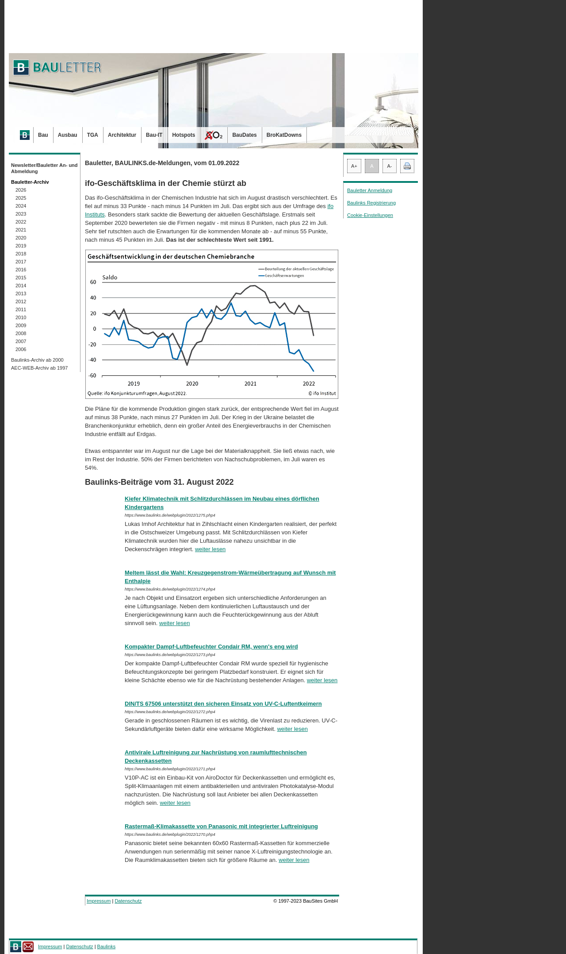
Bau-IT (154, 135)
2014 (20, 285)
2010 (20, 317)
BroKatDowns (284, 135)
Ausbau (67, 135)
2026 (20, 190)
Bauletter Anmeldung (369, 190)
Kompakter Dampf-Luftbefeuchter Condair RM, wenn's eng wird (211, 646)
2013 (20, 293)
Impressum (99, 901)
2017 (20, 261)
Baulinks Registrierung (371, 202)
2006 (20, 349)
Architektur (122, 135)
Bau (43, 135)
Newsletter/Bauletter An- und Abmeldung (44, 168)
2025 (20, 198)
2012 (20, 301)
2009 (20, 325)
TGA (92, 135)
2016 (20, 269)
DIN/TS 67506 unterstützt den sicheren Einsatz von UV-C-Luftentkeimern (223, 703)
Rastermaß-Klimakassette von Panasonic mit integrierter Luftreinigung (221, 826)
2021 (20, 229)
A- (389, 166)
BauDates (244, 135)
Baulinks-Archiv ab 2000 (37, 360)
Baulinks (106, 946)
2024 (20, 206)
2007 (20, 341)
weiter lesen (210, 549)
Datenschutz (128, 901)
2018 (20, 253)
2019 (20, 245)
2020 (20, 237)
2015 (20, 277)
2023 (20, 213)
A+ (354, 166)
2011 (20, 309)
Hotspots (183, 135)
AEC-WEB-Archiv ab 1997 (39, 368)
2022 (20, 221)
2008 (20, 333)
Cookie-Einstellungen (370, 215)
